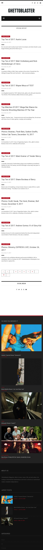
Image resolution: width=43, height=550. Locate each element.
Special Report (5, 36)
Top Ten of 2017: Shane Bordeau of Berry (18, 179)
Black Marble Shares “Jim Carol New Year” (12, 389)
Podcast (3, 548)
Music (3, 539)
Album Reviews (5, 455)
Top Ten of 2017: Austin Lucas (13, 39)
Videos (2, 353)
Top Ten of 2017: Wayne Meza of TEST (17, 85)
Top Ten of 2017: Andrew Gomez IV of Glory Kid (21, 225)
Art (2, 544)
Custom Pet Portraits (6, 303)
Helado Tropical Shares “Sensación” (11, 355)
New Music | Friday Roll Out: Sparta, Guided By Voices (15, 457)
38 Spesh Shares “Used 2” (8, 423)
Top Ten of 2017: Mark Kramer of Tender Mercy (21, 156)
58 (3, 275)
